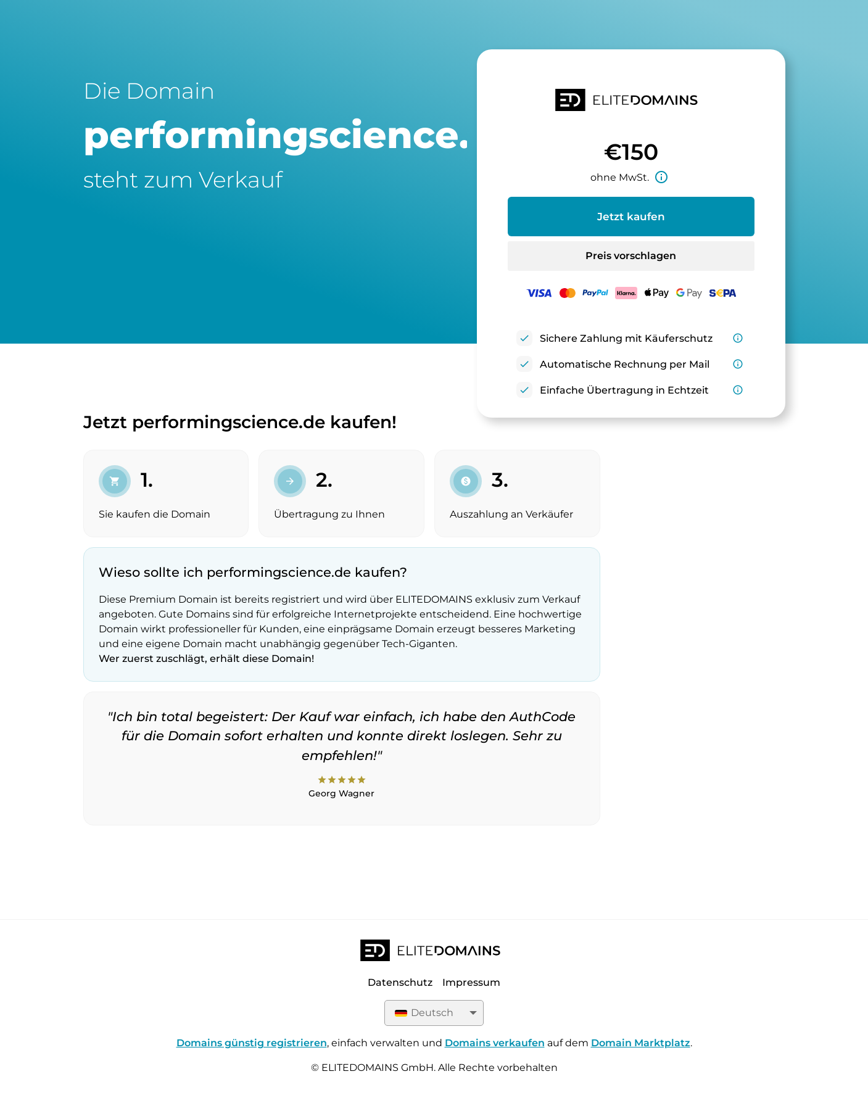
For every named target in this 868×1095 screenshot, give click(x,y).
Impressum (471, 982)
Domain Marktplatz (640, 1043)
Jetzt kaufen (631, 216)
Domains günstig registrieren (251, 1043)
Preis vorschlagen (630, 256)
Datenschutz (400, 982)
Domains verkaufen (495, 1043)
